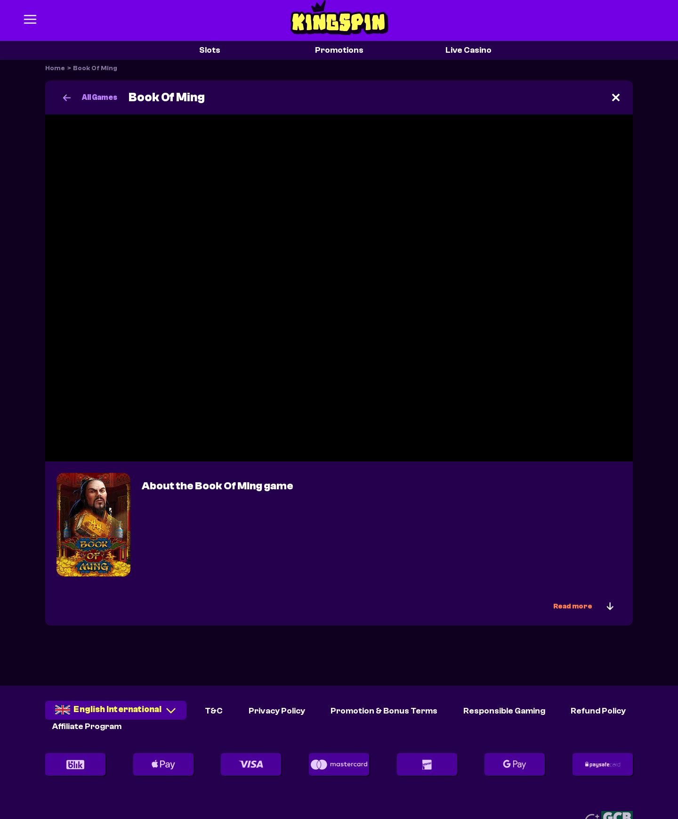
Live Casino (468, 50)
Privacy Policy (277, 711)
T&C (214, 711)
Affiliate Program (86, 726)
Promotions (339, 50)
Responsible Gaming (504, 711)
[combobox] (116, 713)
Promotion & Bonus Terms (384, 711)
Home (55, 68)
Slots (209, 50)
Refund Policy (598, 711)
